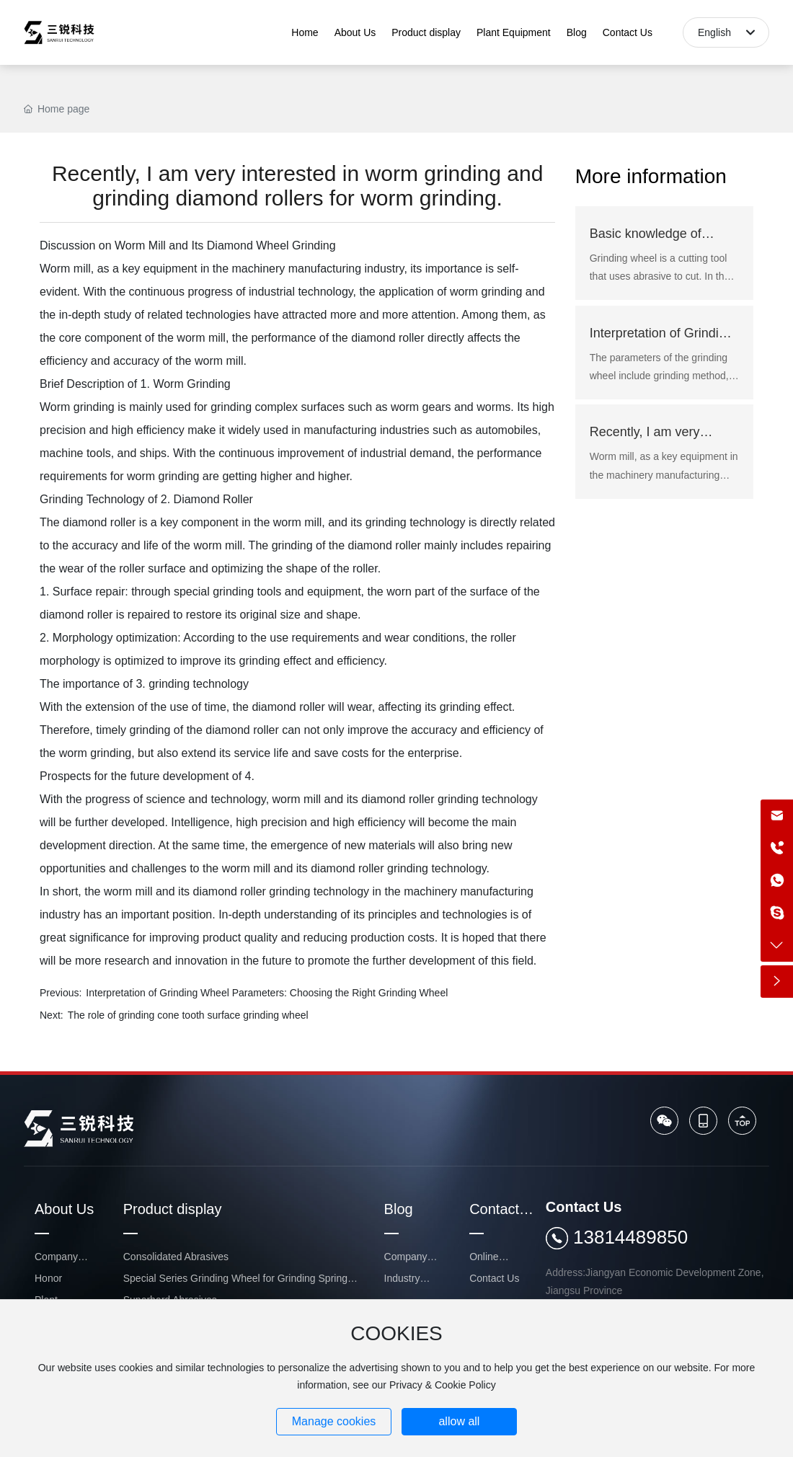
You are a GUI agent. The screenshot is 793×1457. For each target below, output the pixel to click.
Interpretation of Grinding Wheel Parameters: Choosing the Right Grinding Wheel (267, 992)
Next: (51, 1015)
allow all (458, 1421)
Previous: (60, 992)
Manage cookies (334, 1421)
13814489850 (630, 1237)
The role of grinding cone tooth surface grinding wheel (188, 1015)
